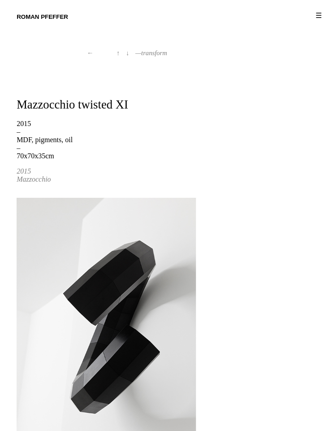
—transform (151, 53)
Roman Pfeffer (42, 16)
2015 (24, 171)
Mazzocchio (34, 179)
